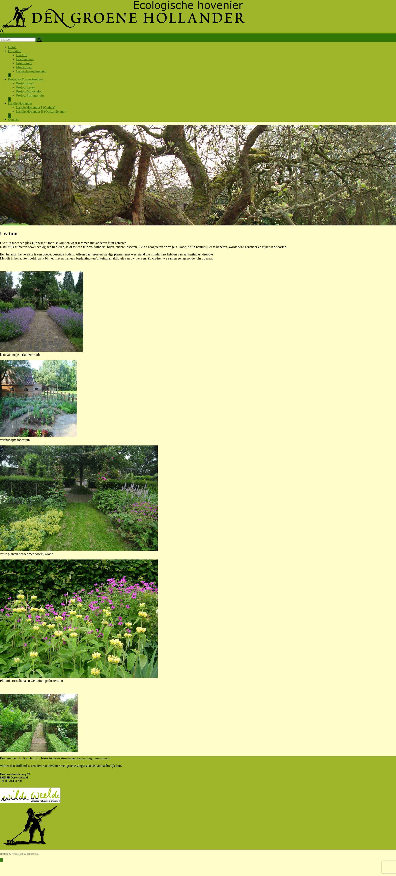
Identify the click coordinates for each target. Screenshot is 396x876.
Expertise (14, 51)
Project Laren (25, 87)
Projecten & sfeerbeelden (25, 79)
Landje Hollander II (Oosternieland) (41, 111)
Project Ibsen (25, 83)
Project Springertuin (30, 95)
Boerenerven (25, 59)
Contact (13, 119)
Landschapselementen (31, 71)
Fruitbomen (24, 63)
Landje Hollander (20, 103)
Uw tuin (21, 55)
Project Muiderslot (29, 91)
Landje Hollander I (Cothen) (35, 107)
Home (12, 47)
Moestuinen (24, 67)
